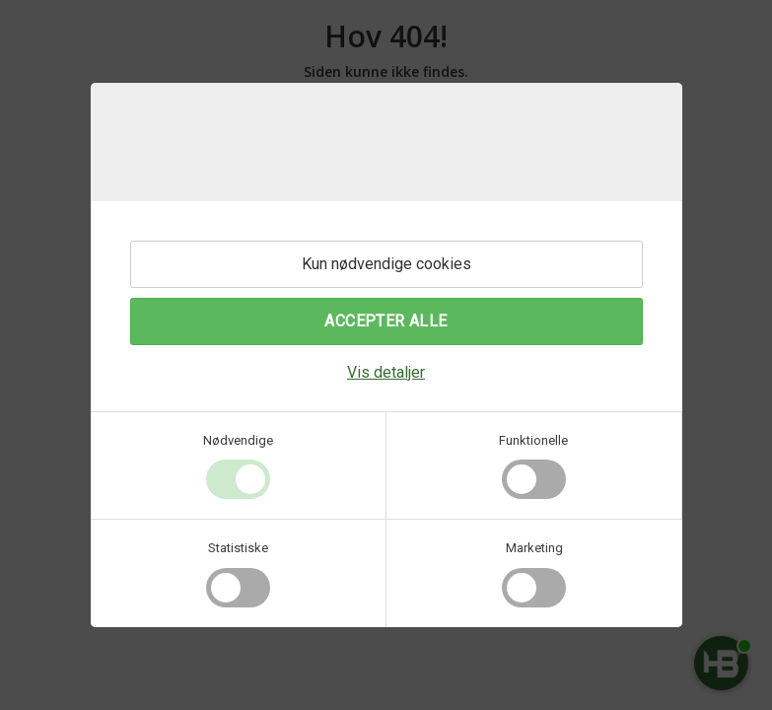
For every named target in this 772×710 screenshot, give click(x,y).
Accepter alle (385, 321)
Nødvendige (238, 440)
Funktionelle (533, 440)
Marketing (534, 547)
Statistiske (238, 547)
